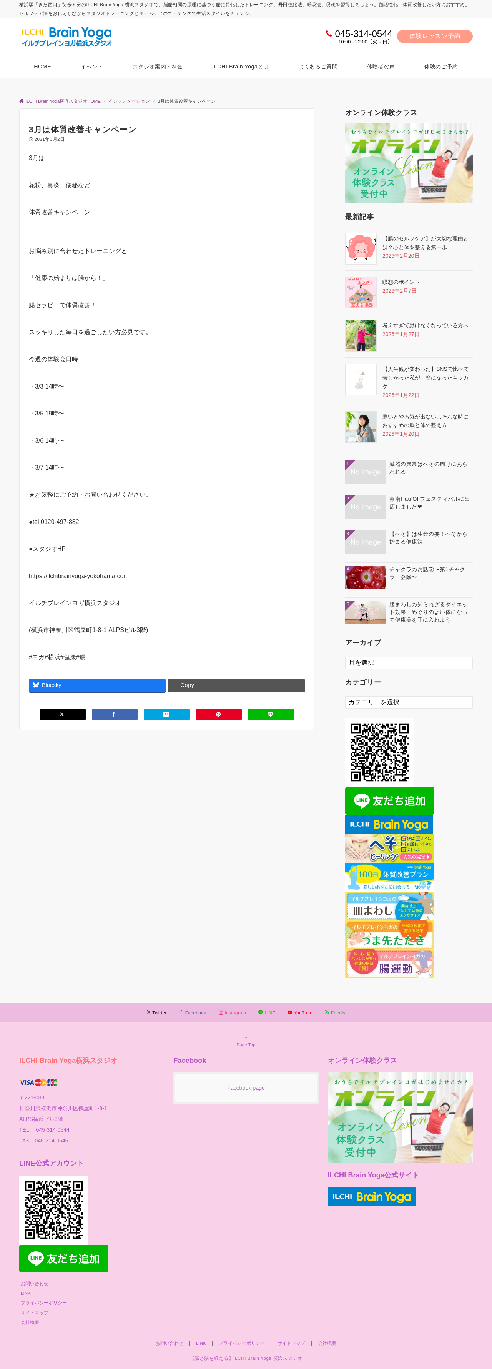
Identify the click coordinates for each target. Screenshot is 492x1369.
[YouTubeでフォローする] (300, 1012)
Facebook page (246, 1088)
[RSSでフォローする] (335, 1012)
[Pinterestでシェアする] (219, 714)
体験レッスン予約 (434, 36)
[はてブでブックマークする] (167, 714)
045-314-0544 (363, 33)
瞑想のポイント (401, 282)
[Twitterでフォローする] (156, 1012)
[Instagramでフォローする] (232, 1012)
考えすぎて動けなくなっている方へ (425, 325)
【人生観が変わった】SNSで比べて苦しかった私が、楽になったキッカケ (425, 377)
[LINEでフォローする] (266, 1012)
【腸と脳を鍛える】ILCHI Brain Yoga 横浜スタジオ (246, 1358)
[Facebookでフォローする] (192, 1012)
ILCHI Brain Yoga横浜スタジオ (68, 1060)
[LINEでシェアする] (271, 714)
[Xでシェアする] (63, 714)
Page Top (246, 1040)
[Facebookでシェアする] (115, 714)
